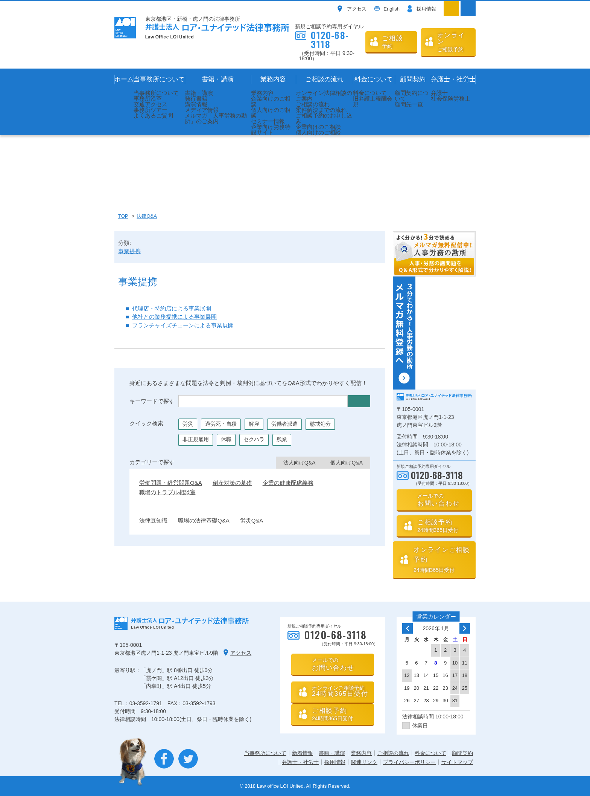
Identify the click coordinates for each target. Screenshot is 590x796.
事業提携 (129, 251)
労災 (187, 424)
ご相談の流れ (324, 79)
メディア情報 (202, 110)
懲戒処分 (320, 424)
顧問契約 (413, 79)
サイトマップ (457, 762)
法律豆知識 (153, 520)
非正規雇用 (195, 439)
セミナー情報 (268, 121)
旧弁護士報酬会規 (372, 101)
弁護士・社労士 (453, 79)
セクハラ (254, 439)
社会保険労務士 (450, 98)
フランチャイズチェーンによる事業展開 (183, 325)
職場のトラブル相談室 (167, 492)
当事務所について (159, 79)
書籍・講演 (218, 79)
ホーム (124, 79)
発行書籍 (196, 98)
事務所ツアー (150, 110)
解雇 (254, 424)
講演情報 (196, 104)
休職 (226, 439)
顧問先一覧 (409, 104)
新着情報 (302, 753)
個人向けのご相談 (270, 113)
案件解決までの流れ (321, 110)
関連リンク (364, 762)
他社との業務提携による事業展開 (174, 316)
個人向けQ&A (346, 463)
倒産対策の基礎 (232, 483)
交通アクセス (150, 104)
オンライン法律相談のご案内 (324, 96)
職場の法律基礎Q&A (204, 520)
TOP (123, 216)
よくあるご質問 (153, 115)
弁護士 (439, 93)
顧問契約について (412, 96)
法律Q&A (147, 216)
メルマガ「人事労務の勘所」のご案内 (216, 118)
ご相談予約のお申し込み (324, 118)
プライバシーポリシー (409, 762)
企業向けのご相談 (270, 101)
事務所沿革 (148, 98)
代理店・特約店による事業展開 (171, 308)
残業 (282, 439)
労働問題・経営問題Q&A (170, 483)
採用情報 (426, 8)
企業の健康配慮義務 (288, 483)
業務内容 (273, 79)
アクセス (356, 8)
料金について (373, 79)
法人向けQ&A (299, 463)
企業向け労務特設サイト (270, 130)
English (391, 8)
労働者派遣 (284, 424)
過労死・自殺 (221, 424)
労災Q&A (251, 520)
